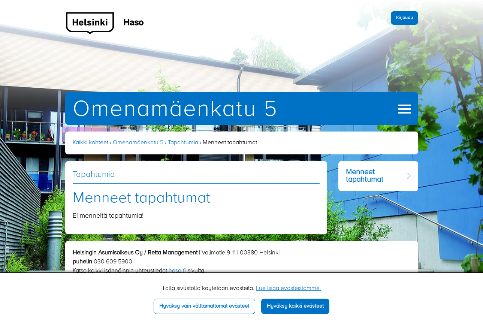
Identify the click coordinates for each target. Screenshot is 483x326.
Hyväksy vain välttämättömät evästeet (204, 306)
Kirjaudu (404, 17)
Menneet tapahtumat (364, 176)
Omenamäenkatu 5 (175, 109)
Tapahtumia (183, 143)
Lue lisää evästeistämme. (288, 289)
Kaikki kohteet (90, 143)
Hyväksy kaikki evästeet (295, 306)
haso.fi (177, 271)
